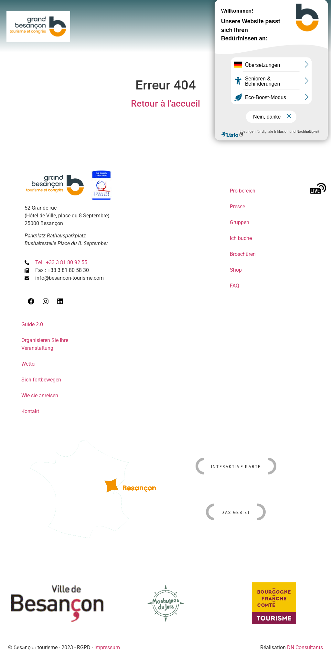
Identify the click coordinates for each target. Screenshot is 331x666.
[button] (290, 15)
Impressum (107, 647)
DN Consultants (305, 647)
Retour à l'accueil (165, 103)
